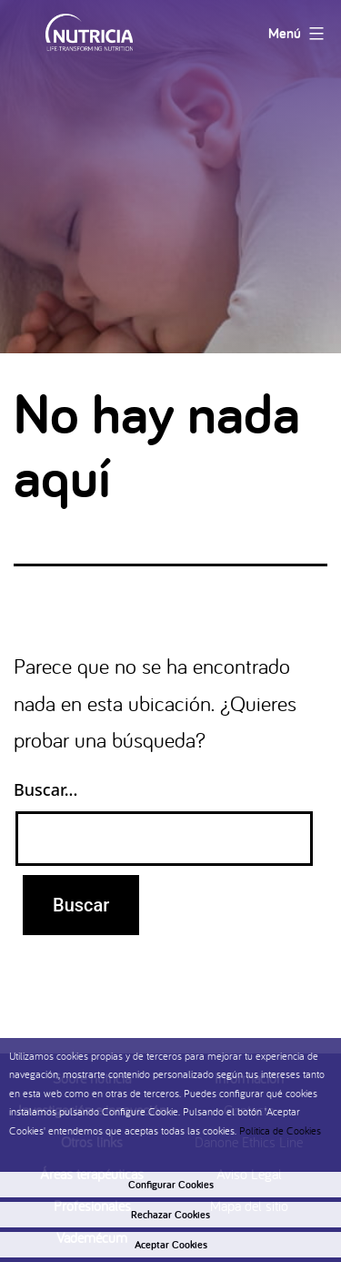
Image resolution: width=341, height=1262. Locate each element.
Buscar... (45, 789)
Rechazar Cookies (170, 1214)
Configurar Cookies (171, 1184)
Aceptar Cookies (171, 1244)
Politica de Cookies (280, 1130)
